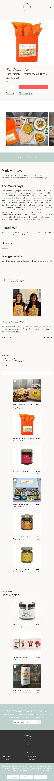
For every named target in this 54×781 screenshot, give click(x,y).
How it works (31, 759)
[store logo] (27, 7)
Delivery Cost (6, 756)
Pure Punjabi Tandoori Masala (22, 537)
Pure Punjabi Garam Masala (21, 569)
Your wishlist (5, 759)
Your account (5, 753)
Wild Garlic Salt (17, 624)
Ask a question (46, 337)
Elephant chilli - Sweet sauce (22, 690)
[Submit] (38, 722)
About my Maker (26, 93)
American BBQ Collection (20, 657)
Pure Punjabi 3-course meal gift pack (24, 438)
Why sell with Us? (32, 756)
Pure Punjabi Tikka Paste (20, 471)
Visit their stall (7, 337)
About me (10, 93)
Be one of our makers (33, 753)
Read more (15, 331)
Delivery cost (9, 81)
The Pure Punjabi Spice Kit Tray (22, 504)
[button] (26, 148)
